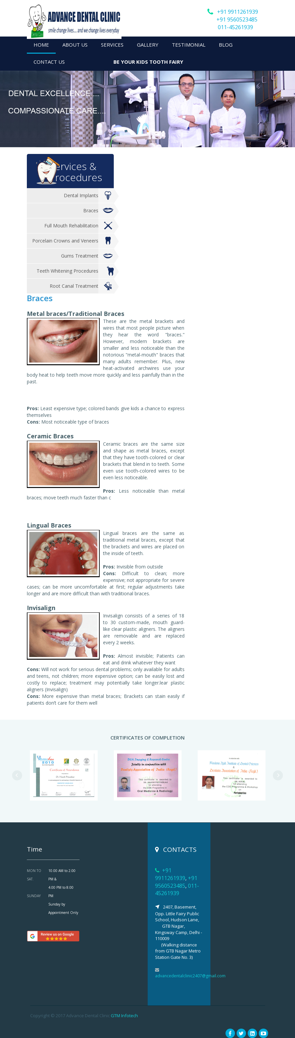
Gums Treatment (87, 256)
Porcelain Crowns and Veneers (73, 241)
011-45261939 (235, 27)
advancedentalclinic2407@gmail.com (190, 976)
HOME (41, 44)
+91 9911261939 (237, 11)
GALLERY (147, 44)
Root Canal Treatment (82, 286)
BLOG (226, 44)
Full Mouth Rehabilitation (79, 225)
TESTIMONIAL (188, 44)
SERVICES (112, 44)
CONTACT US (49, 61)
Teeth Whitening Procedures (75, 271)
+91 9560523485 (236, 19)
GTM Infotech (124, 1016)
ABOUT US (75, 44)
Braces (98, 210)
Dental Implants (89, 195)
